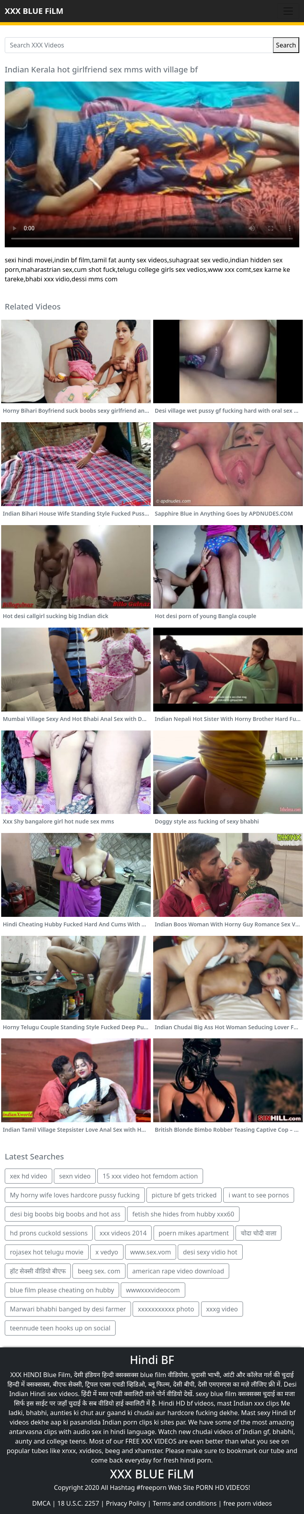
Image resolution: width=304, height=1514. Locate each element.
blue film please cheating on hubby (62, 1290)
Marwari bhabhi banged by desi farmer (68, 1309)
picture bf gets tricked (184, 1195)
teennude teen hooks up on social (60, 1328)
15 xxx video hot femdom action (150, 1176)
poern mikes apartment (194, 1233)
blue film (153, 1374)
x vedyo (106, 1252)
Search (286, 45)
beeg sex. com (99, 1271)
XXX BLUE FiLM (34, 11)
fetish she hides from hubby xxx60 (183, 1214)
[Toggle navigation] (288, 11)
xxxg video (222, 1309)
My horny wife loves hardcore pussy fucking (75, 1195)
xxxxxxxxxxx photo (166, 1309)
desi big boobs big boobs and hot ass (65, 1214)
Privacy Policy (126, 1503)
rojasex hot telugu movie (47, 1252)
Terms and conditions (185, 1503)
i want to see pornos (258, 1195)
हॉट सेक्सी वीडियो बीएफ (38, 1271)
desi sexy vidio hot (210, 1252)
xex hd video (28, 1176)
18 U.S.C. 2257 (78, 1503)
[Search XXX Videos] (139, 45)
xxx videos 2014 (123, 1233)
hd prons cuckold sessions (48, 1233)
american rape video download (178, 1271)
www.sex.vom (150, 1252)
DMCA (41, 1503)
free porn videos (247, 1503)
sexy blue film (216, 1393)
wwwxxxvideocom (153, 1290)
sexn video (75, 1176)
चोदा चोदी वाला (258, 1233)
